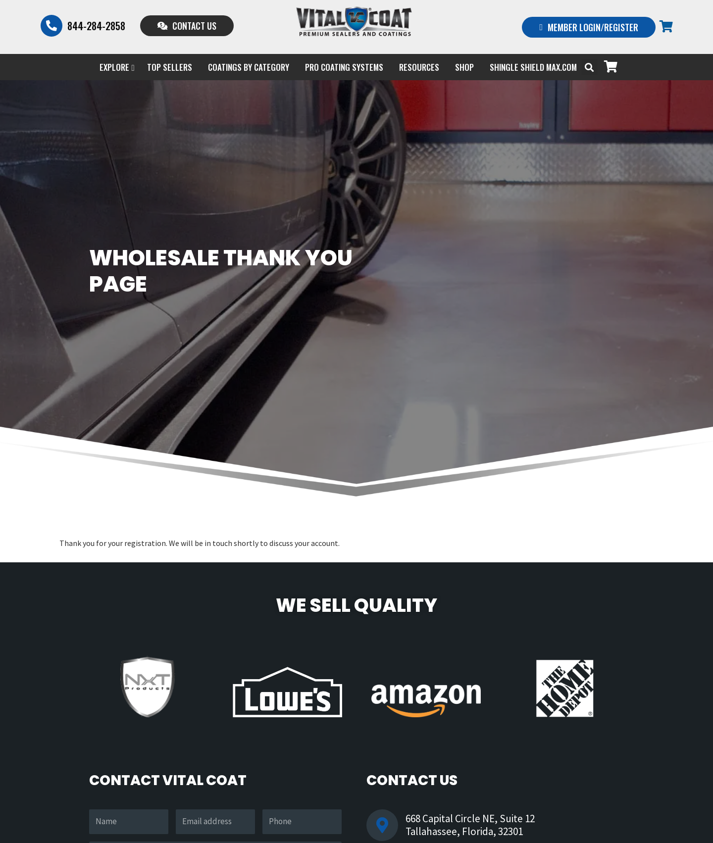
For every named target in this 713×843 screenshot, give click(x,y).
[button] (589, 67)
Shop (464, 67)
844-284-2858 (96, 25)
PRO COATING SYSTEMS (344, 67)
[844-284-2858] (51, 26)
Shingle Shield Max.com (533, 67)
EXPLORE (117, 67)
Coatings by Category (248, 67)
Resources (419, 67)
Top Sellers (169, 67)
